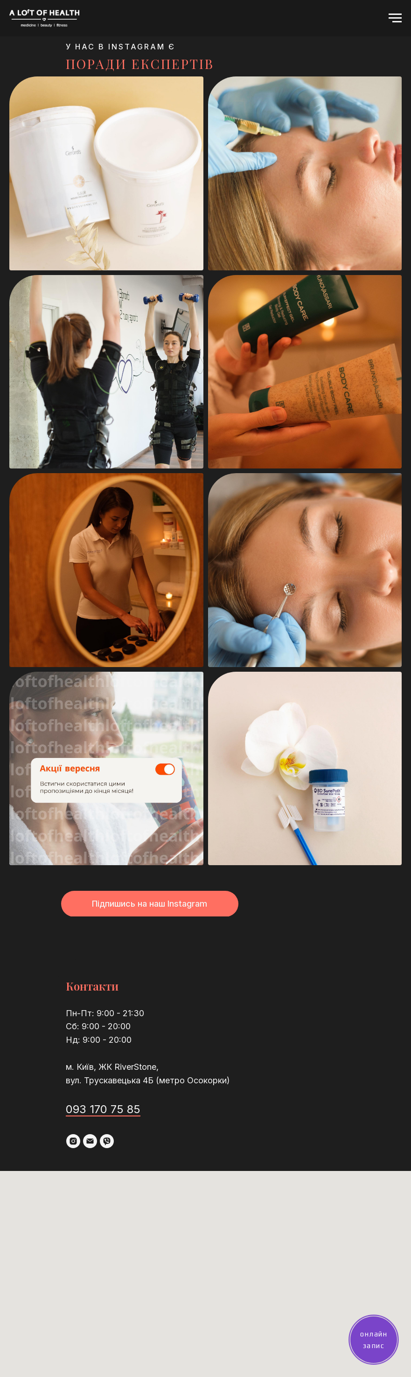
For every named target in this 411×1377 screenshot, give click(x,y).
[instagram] (73, 1141)
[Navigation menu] (395, 18)
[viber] (107, 1141)
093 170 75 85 (103, 1109)
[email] (90, 1141)
